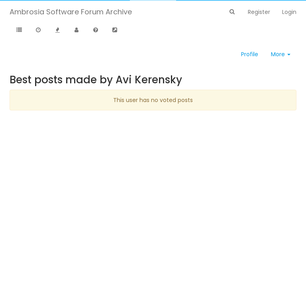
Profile (249, 54)
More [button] (280, 54)
